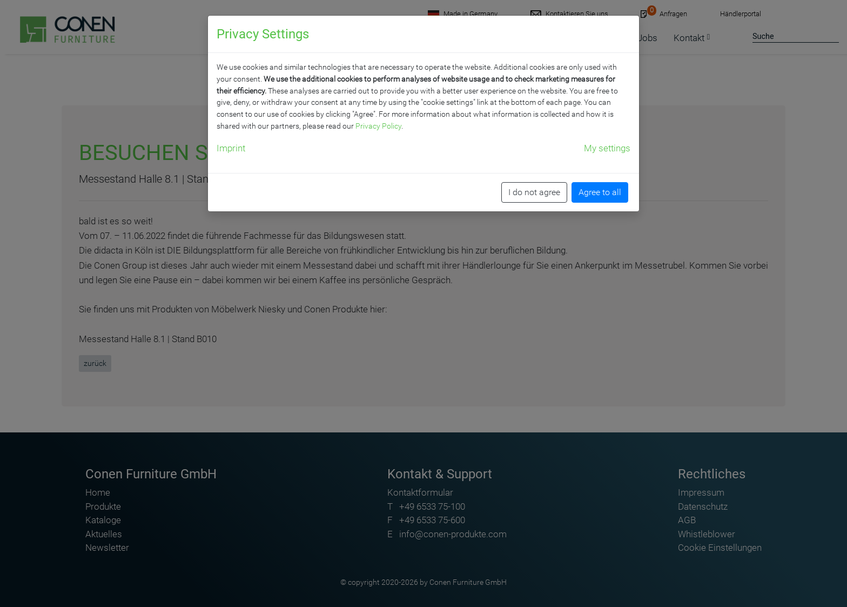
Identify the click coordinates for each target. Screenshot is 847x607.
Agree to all (600, 192)
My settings (607, 148)
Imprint (231, 148)
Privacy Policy (378, 126)
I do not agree (534, 192)
